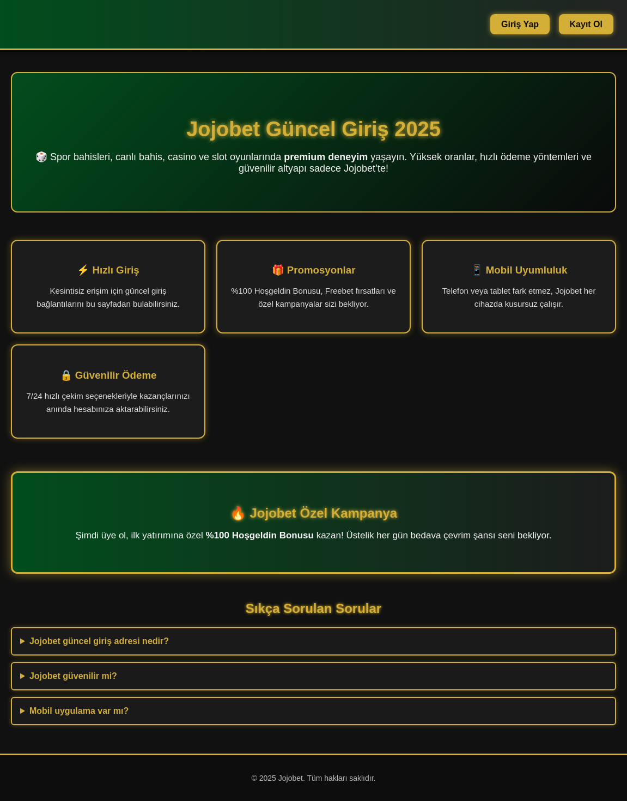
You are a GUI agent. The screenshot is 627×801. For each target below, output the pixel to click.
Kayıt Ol (586, 24)
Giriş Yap (520, 24)
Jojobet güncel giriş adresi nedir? (99, 641)
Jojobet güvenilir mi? (73, 676)
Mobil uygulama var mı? (79, 710)
